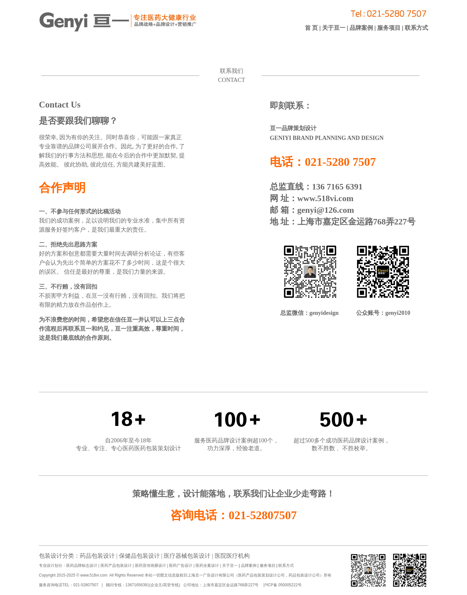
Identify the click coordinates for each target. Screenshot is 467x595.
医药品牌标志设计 (81, 565)
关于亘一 (334, 28)
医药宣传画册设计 (150, 565)
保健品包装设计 (139, 556)
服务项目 (389, 28)
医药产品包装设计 (116, 565)
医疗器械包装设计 (186, 556)
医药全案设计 (207, 565)
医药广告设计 (181, 565)
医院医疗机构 (232, 556)
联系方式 (415, 28)
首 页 (312, 28)
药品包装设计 (97, 556)
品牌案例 (361, 28)
